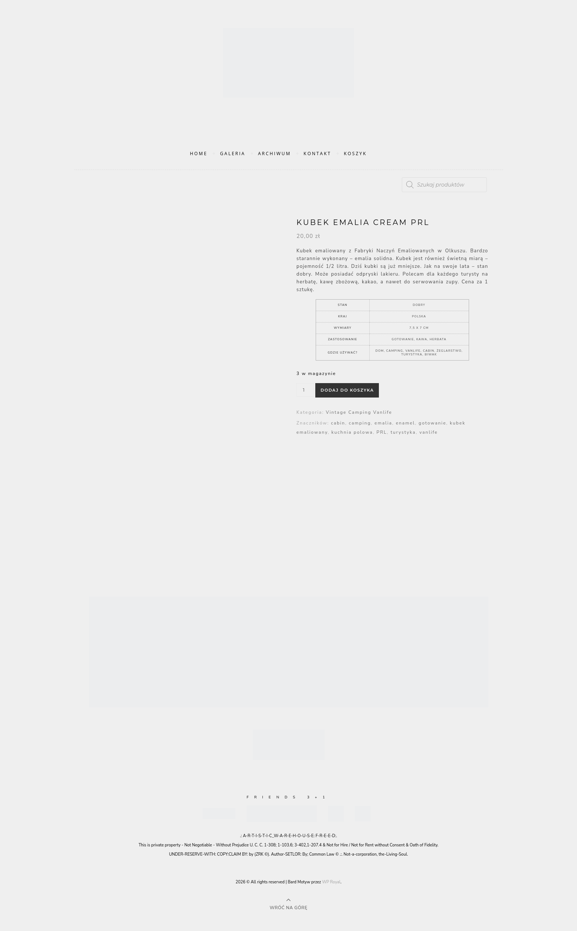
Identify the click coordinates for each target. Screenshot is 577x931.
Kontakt (317, 153)
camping (360, 423)
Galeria (232, 153)
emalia (383, 423)
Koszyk (355, 153)
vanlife (429, 432)
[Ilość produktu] (305, 390)
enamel (405, 423)
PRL (382, 432)
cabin (338, 423)
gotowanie (433, 423)
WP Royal (331, 882)
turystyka (403, 432)
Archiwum (274, 153)
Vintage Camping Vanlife (359, 412)
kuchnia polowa (352, 432)
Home (199, 153)
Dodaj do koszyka (347, 390)
